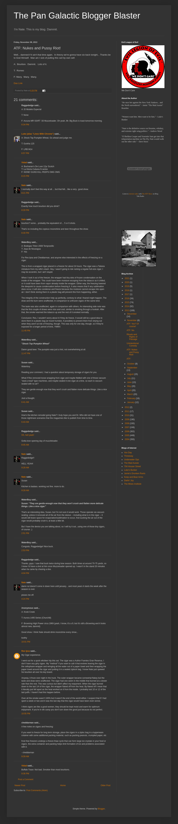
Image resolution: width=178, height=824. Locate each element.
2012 (127, 407)
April (129, 390)
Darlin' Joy (129, 480)
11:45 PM (25, 330)
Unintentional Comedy (133, 344)
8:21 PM (25, 193)
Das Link (18, 83)
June (129, 382)
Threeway (128, 456)
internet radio (133, 194)
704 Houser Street (132, 466)
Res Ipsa (25, 651)
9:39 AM (25, 756)
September (132, 367)
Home (63, 785)
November (132, 320)
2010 (127, 415)
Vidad (24, 162)
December (132, 314)
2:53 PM (25, 550)
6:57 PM (25, 153)
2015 (127, 302)
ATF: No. (131, 330)
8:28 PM (25, 210)
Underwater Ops (131, 459)
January (131, 402)
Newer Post (20, 785)
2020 (127, 282)
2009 (127, 419)
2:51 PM (25, 533)
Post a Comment (25, 779)
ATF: (129, 359)
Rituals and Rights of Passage (132, 337)
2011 (127, 411)
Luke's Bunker (130, 470)
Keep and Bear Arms (133, 477)
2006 (127, 431)
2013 (127, 310)
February (131, 398)
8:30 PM (25, 233)
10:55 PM (25, 713)
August (130, 374)
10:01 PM (25, 642)
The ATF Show (147, 194)
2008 (127, 423)
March (130, 394)
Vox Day (128, 452)
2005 (127, 435)
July (129, 378)
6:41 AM (25, 402)
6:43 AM (25, 422)
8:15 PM (25, 176)
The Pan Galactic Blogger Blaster (77, 15)
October (131, 364)
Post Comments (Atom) (37, 790)
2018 (127, 290)
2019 (127, 286)
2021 (127, 278)
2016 (127, 298)
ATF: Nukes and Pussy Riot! (133, 352)
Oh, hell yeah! (27, 435)
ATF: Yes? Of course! (133, 325)
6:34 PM (25, 124)
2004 (127, 439)
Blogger (101, 809)
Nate (23, 185)
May (129, 386)
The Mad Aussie (131, 463)
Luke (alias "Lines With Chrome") (37, 134)
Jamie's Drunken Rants (134, 473)
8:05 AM (25, 445)
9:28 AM (25, 467)
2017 (127, 294)
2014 (127, 306)
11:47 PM (25, 353)
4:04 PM (25, 573)
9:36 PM (25, 773)
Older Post (105, 785)
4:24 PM (25, 599)
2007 (127, 427)
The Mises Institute (132, 484)
